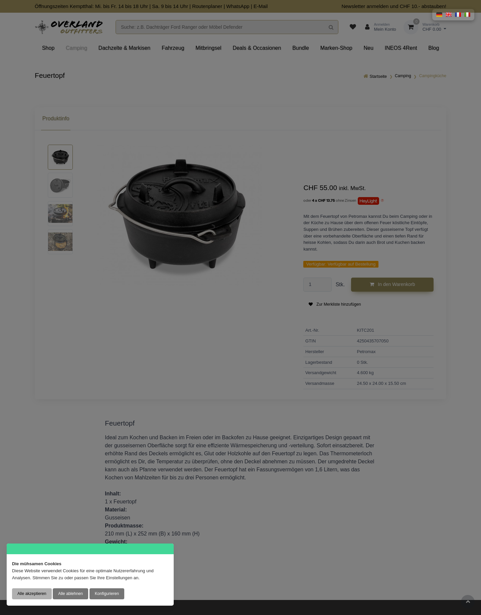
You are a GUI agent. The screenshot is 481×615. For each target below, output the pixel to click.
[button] (439, 15)
